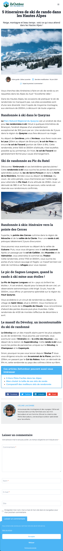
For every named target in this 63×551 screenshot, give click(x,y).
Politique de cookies (30, 548)
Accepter (31, 537)
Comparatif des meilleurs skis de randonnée (28, 384)
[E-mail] (31, 492)
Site (4, 503)
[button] (12, 394)
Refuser (31, 543)
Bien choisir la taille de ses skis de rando (26, 381)
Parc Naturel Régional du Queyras (21, 121)
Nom (6, 481)
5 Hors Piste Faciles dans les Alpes (24, 378)
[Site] (31, 503)
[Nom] (31, 480)
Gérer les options (7, 530)
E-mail (6, 492)
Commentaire (9, 447)
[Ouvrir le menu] (58, 4)
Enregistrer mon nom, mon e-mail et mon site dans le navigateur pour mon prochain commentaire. (31, 511)
